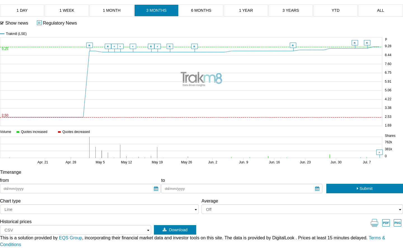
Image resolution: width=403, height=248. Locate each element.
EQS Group (70, 237)
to (163, 180)
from (4, 180)
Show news (16, 23)
